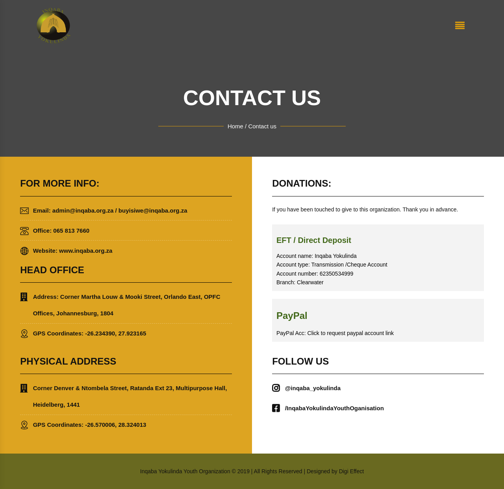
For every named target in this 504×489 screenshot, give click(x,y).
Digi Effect (351, 471)
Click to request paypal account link (351, 333)
